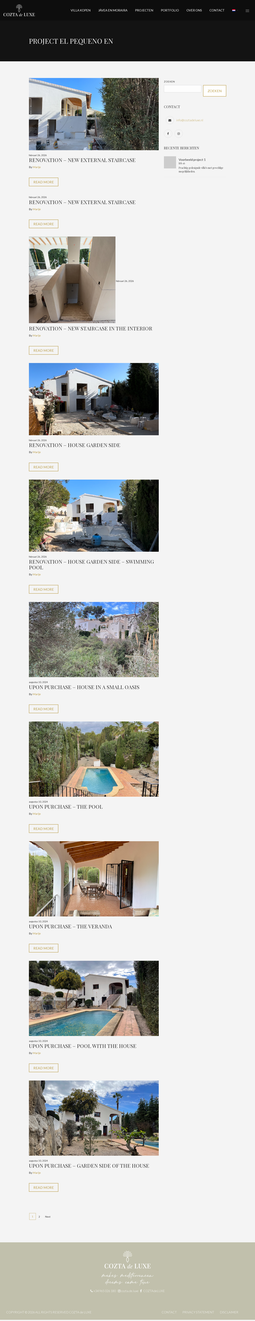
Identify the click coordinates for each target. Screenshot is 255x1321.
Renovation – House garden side (74, 445)
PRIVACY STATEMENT (198, 1313)
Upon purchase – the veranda (70, 927)
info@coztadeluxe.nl (189, 120)
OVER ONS (194, 10)
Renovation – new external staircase (82, 160)
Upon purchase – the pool (66, 807)
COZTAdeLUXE (154, 1292)
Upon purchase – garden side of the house (89, 1166)
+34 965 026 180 (104, 1292)
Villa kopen (81, 10)
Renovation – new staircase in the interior (90, 328)
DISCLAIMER (229, 1313)
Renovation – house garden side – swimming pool (91, 565)
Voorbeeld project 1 (192, 159)
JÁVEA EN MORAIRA (112, 10)
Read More (43, 182)
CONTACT (217, 10)
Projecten (144, 10)
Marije (37, 167)
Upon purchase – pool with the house (82, 1046)
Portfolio (170, 10)
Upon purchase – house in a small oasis (84, 687)
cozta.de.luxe (130, 1292)
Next (48, 1217)
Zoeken (169, 81)
